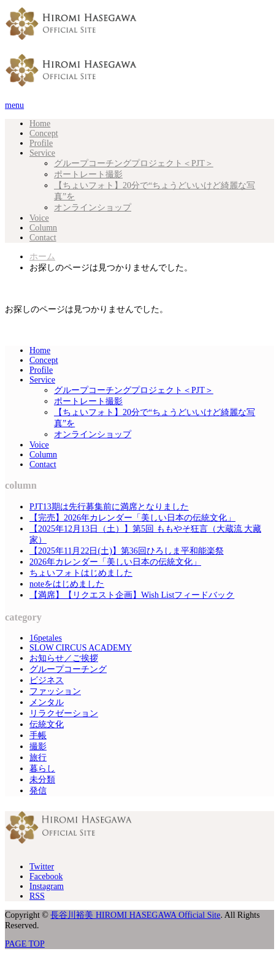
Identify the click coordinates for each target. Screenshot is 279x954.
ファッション (55, 691)
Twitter (41, 866)
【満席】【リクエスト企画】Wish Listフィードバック (131, 595)
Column (43, 227)
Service (42, 153)
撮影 (38, 746)
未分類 (42, 779)
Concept (43, 133)
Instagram (46, 886)
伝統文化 (46, 724)
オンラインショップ (92, 207)
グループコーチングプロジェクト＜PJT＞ (133, 163)
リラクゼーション (63, 713)
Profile (41, 143)
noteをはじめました (66, 584)
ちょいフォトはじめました (80, 573)
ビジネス (46, 680)
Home (39, 123)
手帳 (38, 735)
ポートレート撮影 (88, 174)
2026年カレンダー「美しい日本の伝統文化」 (115, 562)
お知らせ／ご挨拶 (63, 658)
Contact (42, 237)
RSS (37, 896)
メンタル (46, 702)
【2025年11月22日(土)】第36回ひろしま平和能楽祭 (126, 550)
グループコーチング (68, 669)
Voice (39, 218)
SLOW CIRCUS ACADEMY (80, 647)
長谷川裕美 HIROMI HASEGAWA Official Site (135, 915)
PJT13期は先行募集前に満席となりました (109, 506)
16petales (45, 638)
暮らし (42, 768)
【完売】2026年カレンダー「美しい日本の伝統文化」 (132, 517)
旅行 (38, 757)
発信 (38, 790)
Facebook (46, 876)
